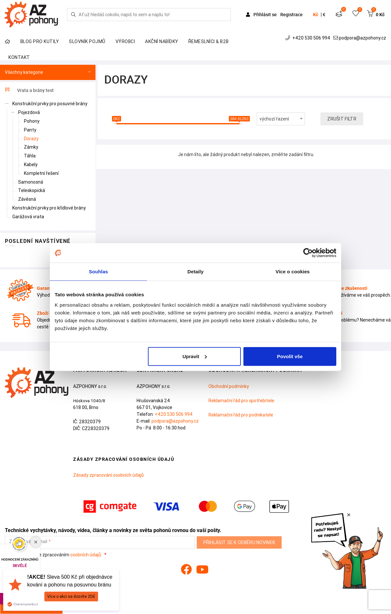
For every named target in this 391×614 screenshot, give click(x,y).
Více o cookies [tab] (292, 271)
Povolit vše (290, 356)
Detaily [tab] (195, 271)
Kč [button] (315, 14)
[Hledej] (73, 14)
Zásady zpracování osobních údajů (108, 475)
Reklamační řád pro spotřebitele (241, 401)
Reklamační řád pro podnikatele (240, 415)
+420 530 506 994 (308, 38)
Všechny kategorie (48, 72)
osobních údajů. (86, 555)
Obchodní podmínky (228, 386)
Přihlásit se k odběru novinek (239, 542)
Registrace (291, 14)
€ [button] (324, 14)
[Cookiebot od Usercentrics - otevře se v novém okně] (308, 253)
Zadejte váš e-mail (28, 541)
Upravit (195, 356)
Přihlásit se (262, 14)
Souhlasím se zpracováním (54, 555)
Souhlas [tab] (98, 271)
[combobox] (281, 118)
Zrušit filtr (341, 119)
